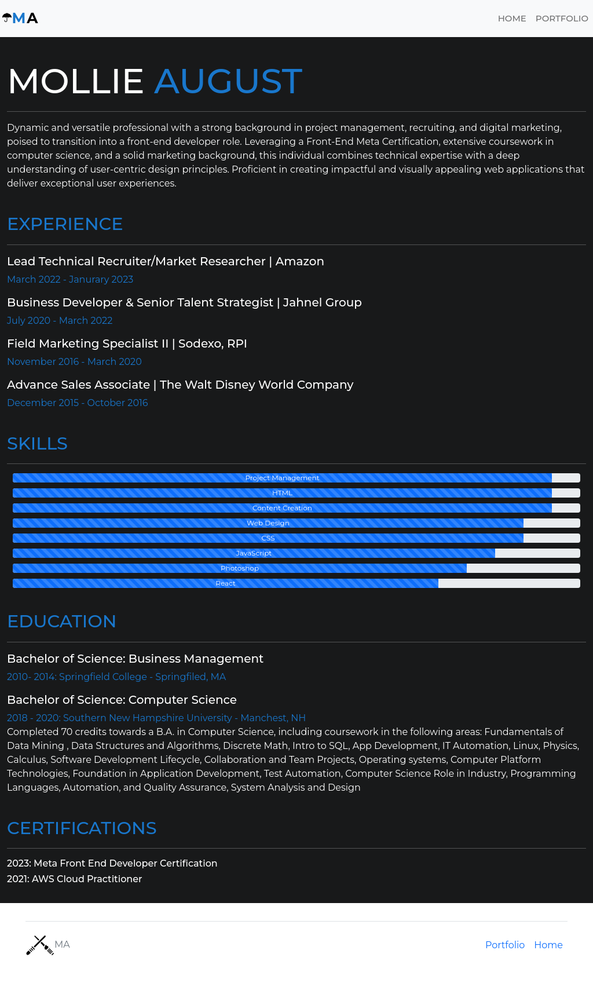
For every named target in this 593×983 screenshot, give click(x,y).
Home (512, 18)
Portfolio (562, 18)
